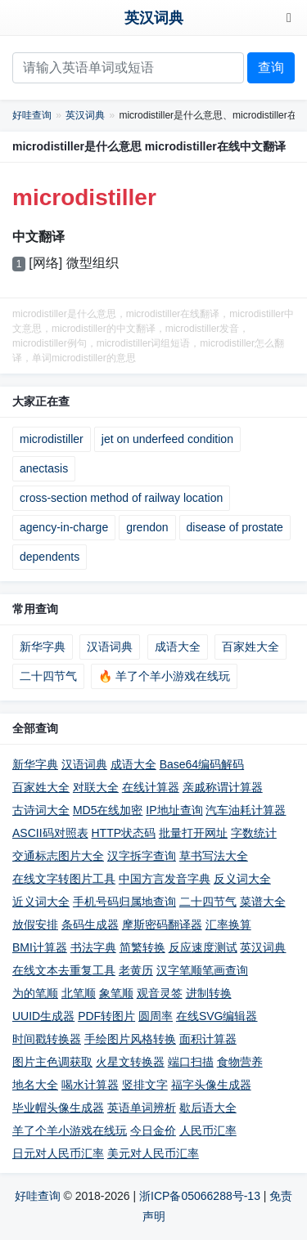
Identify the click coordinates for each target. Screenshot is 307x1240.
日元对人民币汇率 (58, 1153)
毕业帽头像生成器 (58, 1107)
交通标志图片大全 (58, 855)
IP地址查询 (174, 810)
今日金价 (153, 1130)
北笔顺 (78, 993)
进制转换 (209, 993)
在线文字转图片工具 (63, 878)
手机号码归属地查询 (124, 901)
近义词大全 (41, 901)
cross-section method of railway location (121, 497)
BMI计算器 (39, 947)
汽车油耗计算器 (245, 810)
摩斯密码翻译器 (162, 924)
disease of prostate (235, 527)
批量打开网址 (193, 832)
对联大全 (96, 787)
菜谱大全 (263, 901)
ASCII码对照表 (50, 832)
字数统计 (254, 832)
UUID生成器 (43, 1016)
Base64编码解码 (202, 764)
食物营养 (240, 1061)
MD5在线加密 (108, 810)
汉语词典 (110, 646)
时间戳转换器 (46, 1038)
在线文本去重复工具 (63, 970)
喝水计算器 (90, 1084)
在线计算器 (150, 787)
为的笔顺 (35, 993)
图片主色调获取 (52, 1061)
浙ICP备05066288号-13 (199, 1195)
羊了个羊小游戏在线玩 (69, 1130)
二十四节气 (48, 676)
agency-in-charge (64, 527)
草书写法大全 (213, 855)
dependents (49, 556)
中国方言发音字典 (164, 878)
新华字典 (42, 646)
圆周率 (155, 1016)
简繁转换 (142, 947)
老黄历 (136, 970)
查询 (271, 67)
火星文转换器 (130, 1061)
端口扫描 (191, 1061)
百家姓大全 (250, 646)
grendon (147, 527)
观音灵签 (160, 993)
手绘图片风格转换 (130, 1038)
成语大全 (178, 646)
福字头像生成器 (211, 1084)
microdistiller (52, 438)
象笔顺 (116, 993)
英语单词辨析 (141, 1107)
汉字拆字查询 (141, 855)
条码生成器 (90, 924)
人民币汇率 (208, 1130)
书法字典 (93, 947)
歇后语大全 (208, 1107)
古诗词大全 (41, 810)
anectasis (44, 468)
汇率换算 (228, 924)
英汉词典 (153, 18)
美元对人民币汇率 (153, 1153)
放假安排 (35, 924)
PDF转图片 (106, 1016)
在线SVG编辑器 (217, 1016)
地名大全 (35, 1084)
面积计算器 (208, 1038)
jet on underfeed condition (167, 438)
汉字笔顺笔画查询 (202, 970)
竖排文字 (145, 1084)
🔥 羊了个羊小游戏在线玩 (164, 676)
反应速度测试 (203, 947)
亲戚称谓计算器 (223, 787)
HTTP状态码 (123, 832)
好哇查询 (32, 115)
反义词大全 (242, 878)
